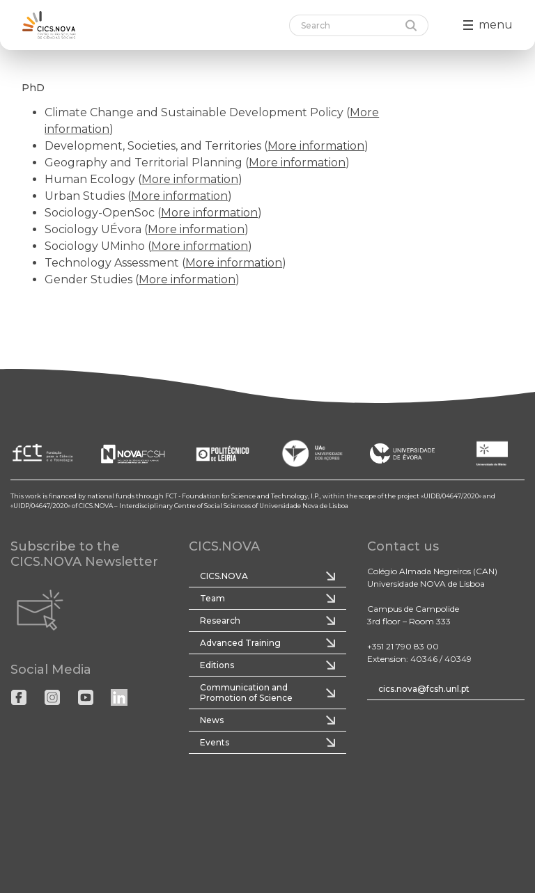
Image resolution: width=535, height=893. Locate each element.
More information (316, 145)
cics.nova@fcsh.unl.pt (424, 688)
